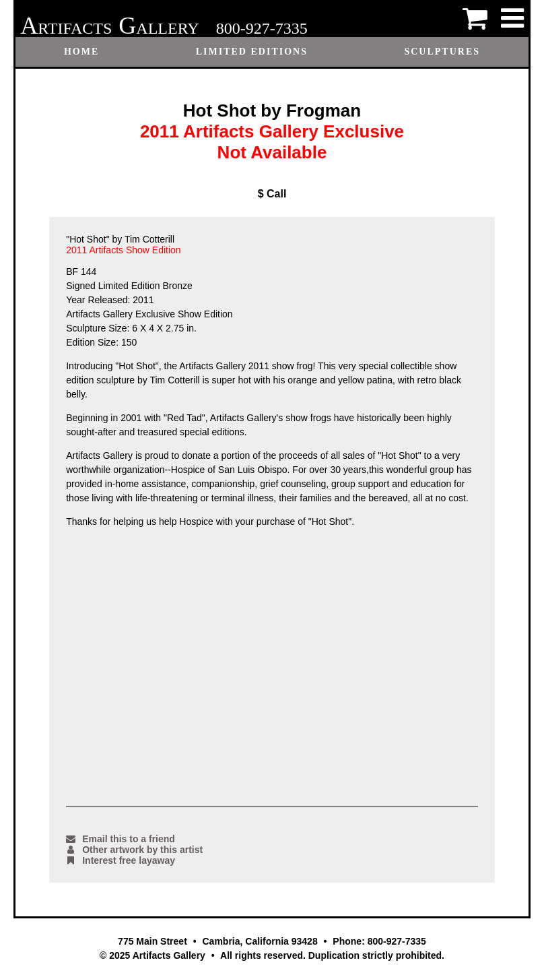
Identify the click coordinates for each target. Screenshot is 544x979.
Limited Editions (252, 51)
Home (81, 51)
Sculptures (442, 51)
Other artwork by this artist (134, 849)
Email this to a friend (120, 838)
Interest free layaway (120, 860)
